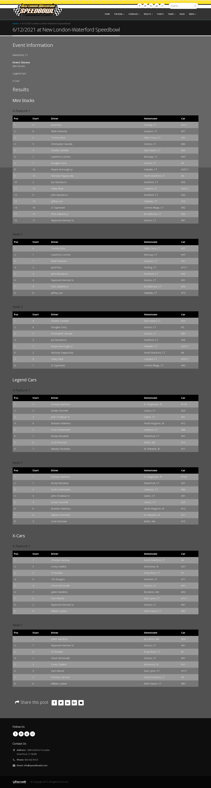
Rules (182, 14)
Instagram (32, 733)
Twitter (61, 702)
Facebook (54, 702)
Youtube (26, 733)
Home (107, 14)
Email (81, 702)
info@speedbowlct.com (35, 765)
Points (160, 14)
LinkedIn (67, 702)
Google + (74, 702)
